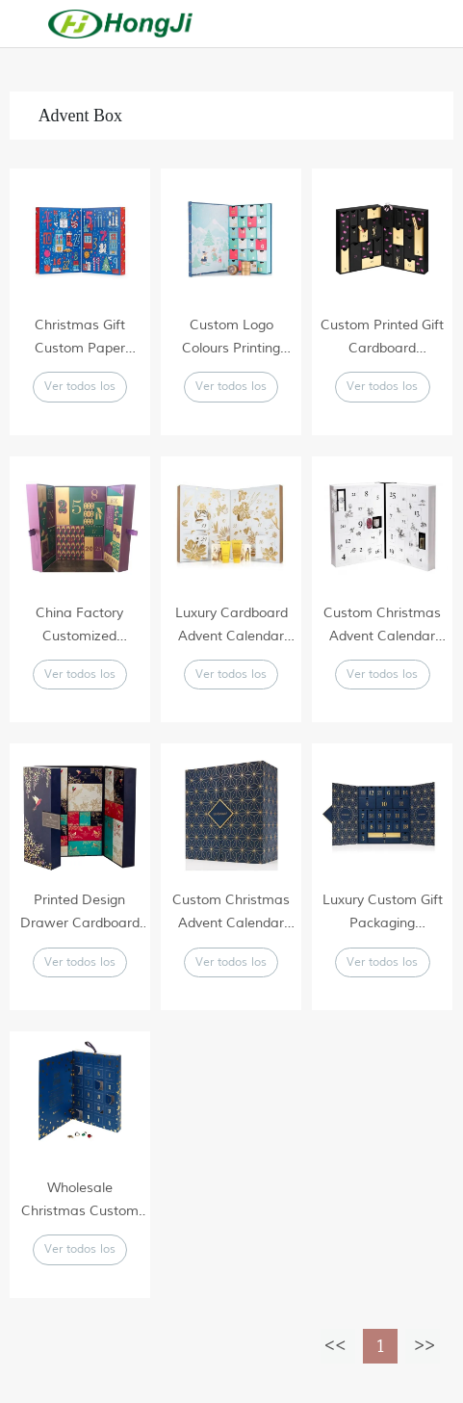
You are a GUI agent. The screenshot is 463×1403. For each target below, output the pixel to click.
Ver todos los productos (80, 391)
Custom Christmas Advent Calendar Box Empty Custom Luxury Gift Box (382, 626)
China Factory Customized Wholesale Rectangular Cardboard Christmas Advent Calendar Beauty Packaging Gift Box (79, 626)
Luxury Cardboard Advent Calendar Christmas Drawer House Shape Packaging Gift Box (231, 626)
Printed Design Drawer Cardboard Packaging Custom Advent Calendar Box (80, 913)
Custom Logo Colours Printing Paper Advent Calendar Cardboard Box (231, 338)
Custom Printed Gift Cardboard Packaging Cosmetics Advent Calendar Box (382, 338)
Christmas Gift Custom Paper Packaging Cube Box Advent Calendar (79, 338)
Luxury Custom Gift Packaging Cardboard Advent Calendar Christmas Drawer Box (383, 913)
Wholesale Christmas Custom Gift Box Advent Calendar (80, 1201)
